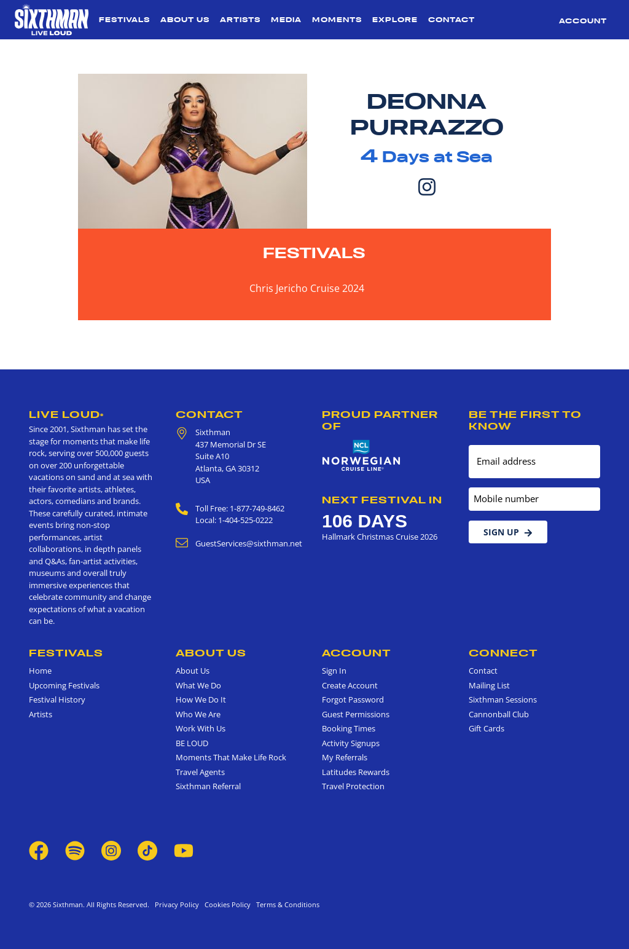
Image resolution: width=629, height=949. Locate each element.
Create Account (350, 685)
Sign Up (508, 532)
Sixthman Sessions (503, 699)
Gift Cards (486, 728)
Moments (337, 19)
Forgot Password (353, 699)
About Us (184, 19)
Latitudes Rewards (355, 772)
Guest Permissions (355, 714)
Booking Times (348, 728)
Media (286, 19)
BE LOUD (192, 743)
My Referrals (344, 757)
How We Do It (201, 699)
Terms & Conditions (285, 904)
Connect (503, 653)
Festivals (124, 19)
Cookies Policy (226, 904)
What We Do (198, 685)
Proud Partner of (380, 420)
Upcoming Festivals (64, 685)
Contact (451, 19)
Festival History (57, 699)
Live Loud (66, 414)
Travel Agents (200, 772)
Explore (395, 19)
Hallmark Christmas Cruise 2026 (379, 536)
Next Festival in (382, 500)
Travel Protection (353, 786)
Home (40, 670)
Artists (240, 19)
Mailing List (489, 685)
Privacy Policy (177, 904)
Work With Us (200, 728)
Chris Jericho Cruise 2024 (306, 288)
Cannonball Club (499, 714)
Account (583, 21)
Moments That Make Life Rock (231, 757)
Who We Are (198, 714)
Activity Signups (351, 743)
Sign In (334, 670)
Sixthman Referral (208, 786)
